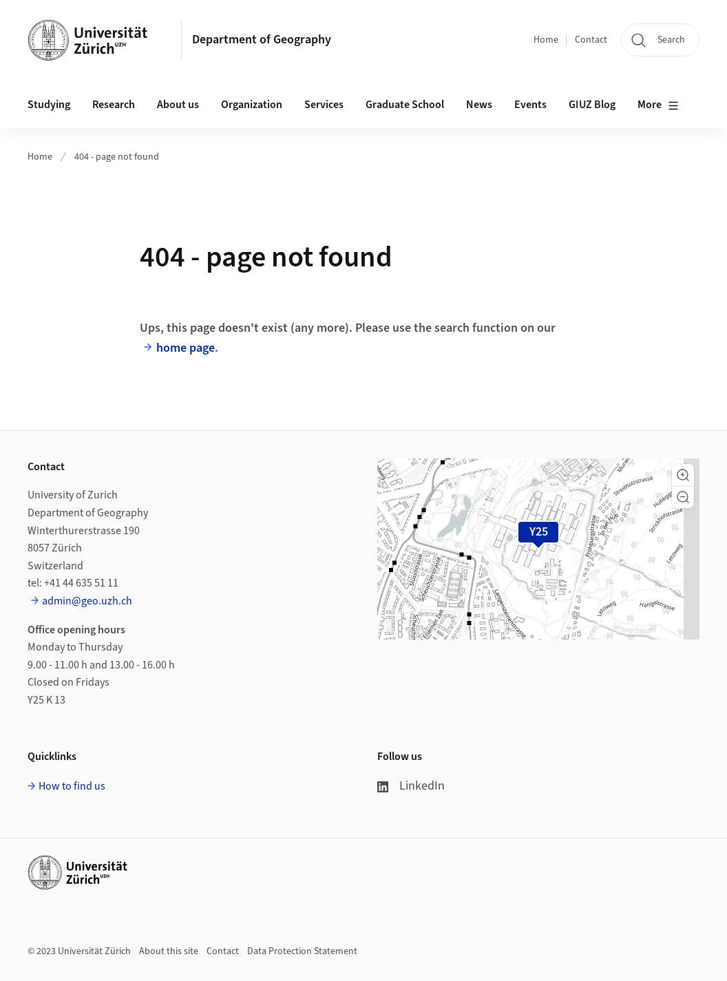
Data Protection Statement (302, 951)
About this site (168, 951)
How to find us (72, 786)
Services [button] (324, 104)
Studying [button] (49, 104)
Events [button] (530, 104)
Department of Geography (261, 39)
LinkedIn (411, 785)
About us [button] (178, 104)
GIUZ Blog (592, 104)
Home (546, 40)
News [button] (479, 104)
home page (185, 348)
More (658, 105)
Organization (251, 104)
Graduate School (405, 104)
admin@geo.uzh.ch (87, 601)
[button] (683, 475)
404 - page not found (116, 157)
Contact (591, 40)
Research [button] (113, 104)
